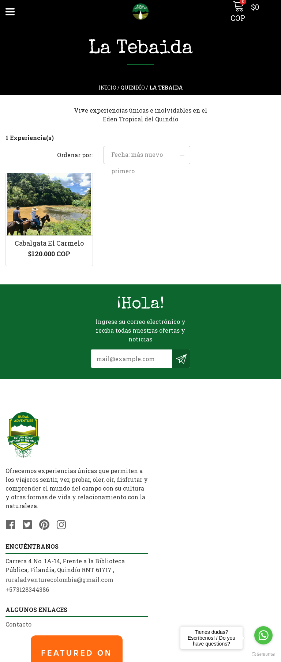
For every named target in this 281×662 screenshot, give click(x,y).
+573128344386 (168, 447)
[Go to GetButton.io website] (263, 654)
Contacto (18, 549)
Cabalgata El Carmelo (47, 228)
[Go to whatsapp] (263, 635)
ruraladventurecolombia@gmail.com (200, 437)
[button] (234, 138)
